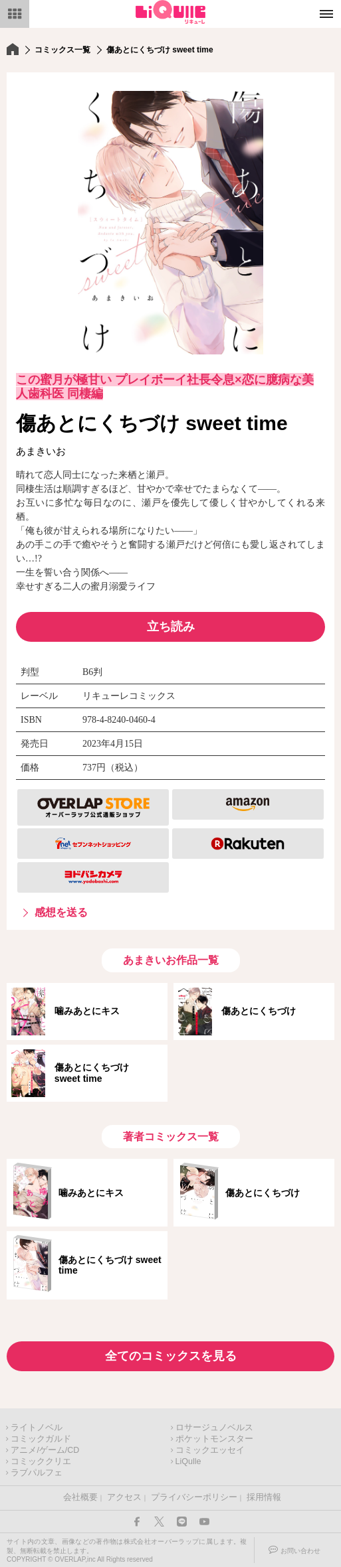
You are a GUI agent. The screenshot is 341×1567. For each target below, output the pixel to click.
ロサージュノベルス (214, 1427)
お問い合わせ (300, 1550)
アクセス (124, 1497)
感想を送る (61, 912)
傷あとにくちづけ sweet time (96, 1073)
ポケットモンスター (214, 1439)
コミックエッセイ (210, 1450)
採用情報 (264, 1497)
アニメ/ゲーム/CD (45, 1450)
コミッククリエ (41, 1461)
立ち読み (171, 626)
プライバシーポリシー (194, 1497)
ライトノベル (36, 1427)
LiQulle (188, 1461)
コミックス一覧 (62, 49)
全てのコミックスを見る (171, 1356)
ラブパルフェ (36, 1472)
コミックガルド (41, 1439)
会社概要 (80, 1497)
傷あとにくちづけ (258, 1011)
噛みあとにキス (87, 1011)
